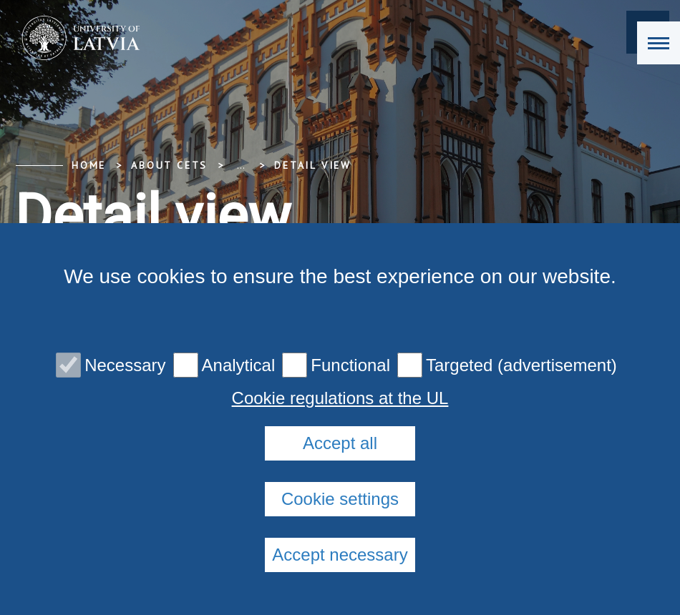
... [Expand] (241, 165)
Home (89, 165)
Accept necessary (339, 554)
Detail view (312, 165)
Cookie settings (340, 498)
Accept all (340, 443)
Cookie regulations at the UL (340, 398)
